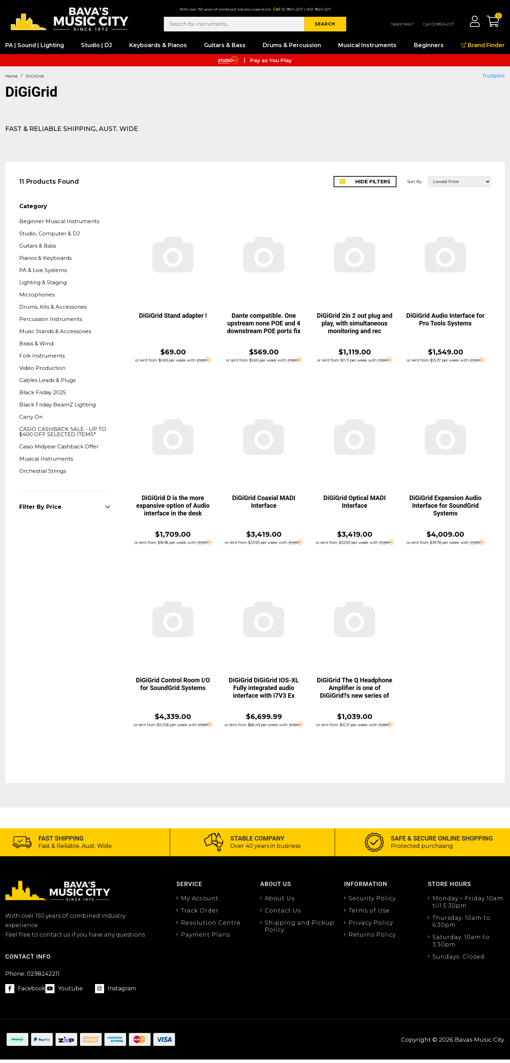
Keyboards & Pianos (158, 45)
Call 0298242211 (438, 24)
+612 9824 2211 (318, 9)
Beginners (429, 45)
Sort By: (415, 181)
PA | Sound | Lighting (34, 45)
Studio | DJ (96, 45)
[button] (489, 24)
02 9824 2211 (292, 9)
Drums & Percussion (292, 45)
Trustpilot (493, 76)
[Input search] (234, 24)
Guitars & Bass (225, 45)
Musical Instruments (367, 45)
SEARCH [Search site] (325, 24)
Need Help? (402, 24)
